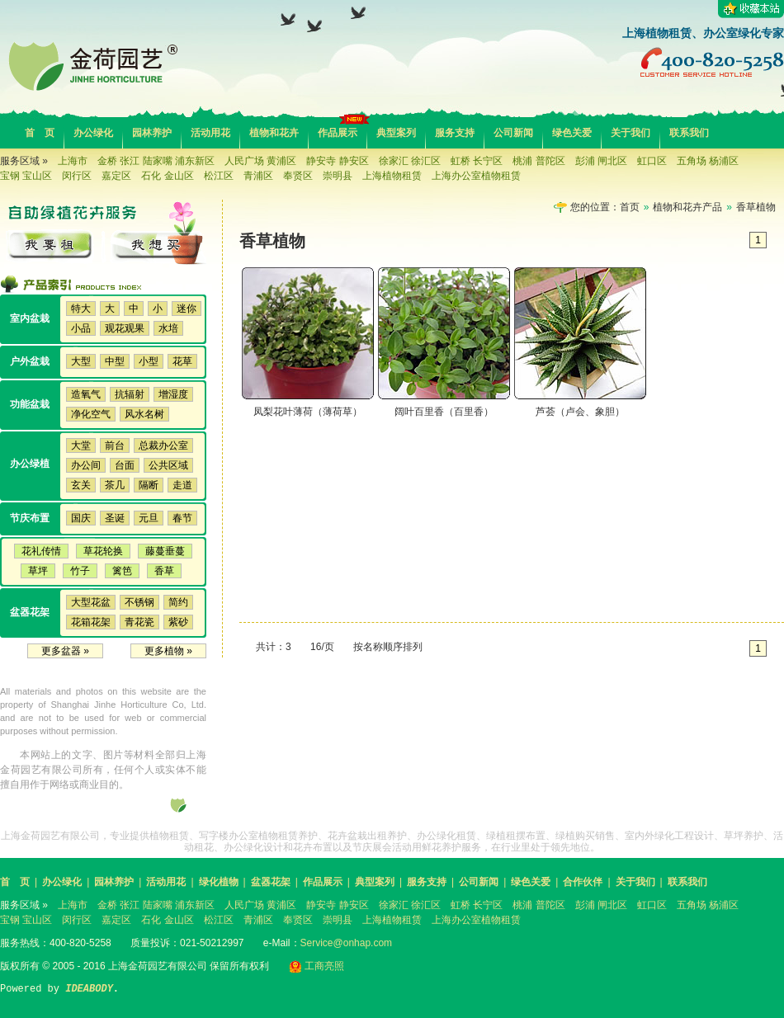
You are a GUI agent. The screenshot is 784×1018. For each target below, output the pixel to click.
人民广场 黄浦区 (260, 161)
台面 (125, 465)
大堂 (81, 445)
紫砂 (178, 622)
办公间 (86, 465)
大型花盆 (91, 602)
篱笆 (122, 571)
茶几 (115, 485)
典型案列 (396, 133)
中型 (115, 361)
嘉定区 (116, 175)
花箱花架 (91, 622)
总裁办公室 (163, 445)
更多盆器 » (65, 651)
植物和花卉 (274, 133)
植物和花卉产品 (687, 207)
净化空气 (91, 414)
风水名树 (144, 414)
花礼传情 (41, 551)
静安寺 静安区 (337, 161)
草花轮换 (103, 551)
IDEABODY (89, 989)
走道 (182, 485)
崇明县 (337, 175)
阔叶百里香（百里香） (444, 411)
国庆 (81, 518)
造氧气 (86, 394)
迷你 (186, 308)
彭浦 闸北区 (601, 161)
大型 (81, 361)
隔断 (148, 485)
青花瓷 (139, 622)
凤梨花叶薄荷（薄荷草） (307, 411)
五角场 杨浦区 (708, 161)
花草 (182, 361)
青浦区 (258, 175)
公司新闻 (513, 133)
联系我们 (689, 133)
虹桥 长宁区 (477, 161)
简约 (178, 602)
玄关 (81, 485)
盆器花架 (270, 882)
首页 (630, 207)
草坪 (38, 571)
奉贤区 (298, 175)
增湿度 (173, 394)
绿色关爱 (572, 133)
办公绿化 (93, 133)
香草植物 (756, 207)
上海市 (72, 161)
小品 (81, 328)
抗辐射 (129, 394)
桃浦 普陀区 (538, 161)
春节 (182, 518)
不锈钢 (139, 602)
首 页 (39, 133)
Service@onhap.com (346, 943)
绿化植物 (219, 882)
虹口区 (652, 161)
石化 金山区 (167, 175)
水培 (168, 328)
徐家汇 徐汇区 (410, 161)
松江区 (219, 175)
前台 (115, 445)
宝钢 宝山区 (26, 175)
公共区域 (168, 465)
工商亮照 (316, 966)
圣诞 (115, 518)
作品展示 (337, 133)
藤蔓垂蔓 (165, 551)
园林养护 (152, 133)
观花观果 (124, 328)
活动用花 (210, 133)
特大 (81, 308)
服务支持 (455, 133)
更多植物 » (168, 651)
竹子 (80, 571)
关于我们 (630, 133)
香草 (164, 571)
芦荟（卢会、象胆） (580, 411)
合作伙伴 (582, 882)
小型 (148, 361)
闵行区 (77, 175)
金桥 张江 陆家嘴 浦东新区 (156, 161)
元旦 (148, 518)
